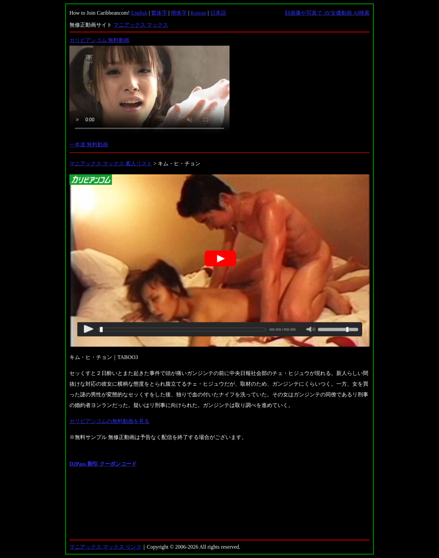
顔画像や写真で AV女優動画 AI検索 (327, 13)
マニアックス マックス (140, 25)
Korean (198, 13)
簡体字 (179, 13)
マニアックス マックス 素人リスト (110, 163)
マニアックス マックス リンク (105, 547)
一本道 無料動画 (88, 144)
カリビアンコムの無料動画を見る (109, 421)
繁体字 (159, 13)
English (139, 13)
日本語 (218, 13)
